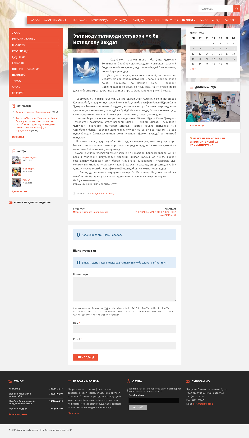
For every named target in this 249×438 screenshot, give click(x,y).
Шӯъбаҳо (78, 20)
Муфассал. (73, 412)
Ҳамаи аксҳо (19, 191)
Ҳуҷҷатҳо (120, 20)
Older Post (170, 209)
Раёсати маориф (55, 20)
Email (77, 338)
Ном (76, 322)
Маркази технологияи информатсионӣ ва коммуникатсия (207, 142)
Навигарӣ (189, 20)
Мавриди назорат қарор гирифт (90, 211)
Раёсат (26, 179)
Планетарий (28, 168)
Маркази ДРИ (29, 157)
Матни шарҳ (81, 274)
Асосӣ (35, 20)
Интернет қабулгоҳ (164, 20)
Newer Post (79, 209)
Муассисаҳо (99, 20)
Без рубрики (97, 193)
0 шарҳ (110, 193)
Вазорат (230, 20)
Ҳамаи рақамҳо (18, 413)
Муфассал (18, 136)
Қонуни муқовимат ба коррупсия (33, 111)
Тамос (204, 20)
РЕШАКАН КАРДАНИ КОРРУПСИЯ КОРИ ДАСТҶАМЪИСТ (156, 213)
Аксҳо (216, 20)
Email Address (136, 394)
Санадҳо (139, 20)
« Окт (193, 69)
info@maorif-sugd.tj (203, 403)
